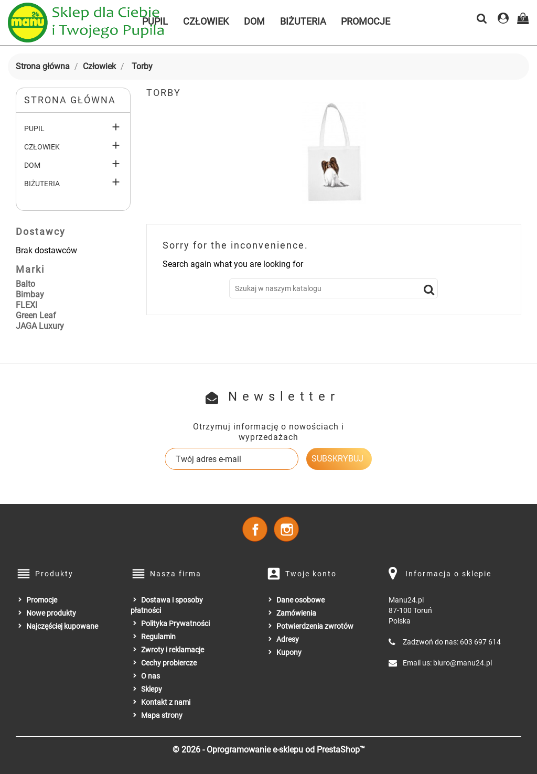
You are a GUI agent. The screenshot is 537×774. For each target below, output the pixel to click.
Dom (254, 21)
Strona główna (70, 99)
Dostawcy (41, 231)
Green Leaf (36, 315)
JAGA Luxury (40, 326)
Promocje (365, 21)
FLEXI (26, 305)
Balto (25, 284)
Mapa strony (161, 715)
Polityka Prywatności (175, 623)
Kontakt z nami (165, 702)
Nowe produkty (51, 613)
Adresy (287, 639)
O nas (150, 676)
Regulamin (158, 636)
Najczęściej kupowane (62, 626)
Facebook (255, 529)
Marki (30, 269)
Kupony (289, 652)
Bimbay (30, 294)
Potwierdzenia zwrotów (314, 626)
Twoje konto (311, 573)
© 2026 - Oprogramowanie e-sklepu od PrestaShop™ (269, 750)
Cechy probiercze (169, 663)
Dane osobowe (300, 600)
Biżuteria (303, 21)
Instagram (286, 529)
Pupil (34, 128)
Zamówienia (296, 613)
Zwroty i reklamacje (172, 650)
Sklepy (151, 689)
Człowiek (206, 21)
